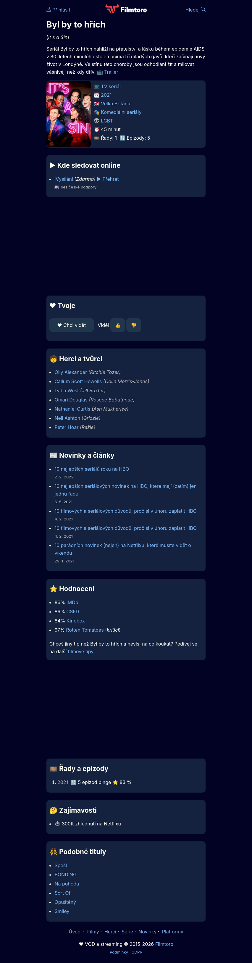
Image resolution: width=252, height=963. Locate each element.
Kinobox (76, 621)
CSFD (72, 611)
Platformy (172, 932)
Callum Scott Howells (78, 381)
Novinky (147, 932)
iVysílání (63, 179)
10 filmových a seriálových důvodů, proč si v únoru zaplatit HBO (125, 511)
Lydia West (66, 390)
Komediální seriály (121, 112)
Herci (110, 932)
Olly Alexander (70, 372)
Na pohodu (66, 884)
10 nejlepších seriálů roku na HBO (91, 469)
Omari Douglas (71, 400)
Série (127, 932)
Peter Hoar (66, 427)
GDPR (136, 952)
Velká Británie (116, 104)
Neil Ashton (67, 418)
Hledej (195, 10)
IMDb (72, 602)
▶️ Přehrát (108, 179)
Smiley (61, 911)
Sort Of (62, 893)
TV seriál (111, 86)
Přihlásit (58, 10)
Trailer (111, 72)
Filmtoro (164, 944)
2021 (106, 95)
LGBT (107, 121)
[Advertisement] (126, 246)
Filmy (93, 932)
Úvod (75, 932)
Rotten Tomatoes (85, 630)
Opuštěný (65, 902)
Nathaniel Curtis (72, 409)
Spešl (60, 865)
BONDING (65, 874)
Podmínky (119, 952)
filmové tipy (80, 651)
